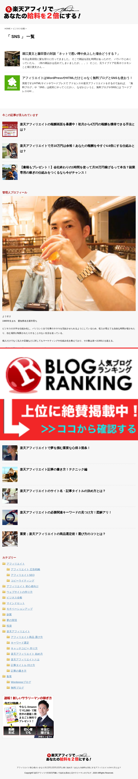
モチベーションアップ (20, 608)
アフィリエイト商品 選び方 (27, 637)
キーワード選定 (20, 642)
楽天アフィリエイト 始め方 (27, 653)
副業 (9, 614)
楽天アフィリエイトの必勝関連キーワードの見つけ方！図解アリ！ (66, 512)
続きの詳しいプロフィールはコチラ (26, 349)
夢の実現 (12, 620)
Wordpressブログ (21, 682)
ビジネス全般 (14, 597)
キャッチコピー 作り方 (24, 648)
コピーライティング (22, 580)
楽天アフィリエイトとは (25, 659)
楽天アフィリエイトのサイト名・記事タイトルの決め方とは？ (63, 491)
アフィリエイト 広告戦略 (25, 569)
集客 (9, 676)
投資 (9, 625)
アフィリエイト (16, 563)
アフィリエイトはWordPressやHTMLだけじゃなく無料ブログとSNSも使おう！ (77, 78)
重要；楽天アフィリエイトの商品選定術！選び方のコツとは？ (63, 534)
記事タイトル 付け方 (23, 665)
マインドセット (16, 603)
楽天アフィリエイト (18, 631)
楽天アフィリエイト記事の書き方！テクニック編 (53, 469)
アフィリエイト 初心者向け (23, 586)
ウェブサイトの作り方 (20, 592)
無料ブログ (17, 687)
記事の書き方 (18, 670)
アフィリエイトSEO (22, 575)
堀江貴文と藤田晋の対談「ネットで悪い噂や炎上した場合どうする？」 (71, 53)
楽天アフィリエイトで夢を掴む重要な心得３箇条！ (55, 448)
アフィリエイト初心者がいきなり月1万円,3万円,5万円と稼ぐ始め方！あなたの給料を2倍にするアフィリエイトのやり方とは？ (69, 767)
